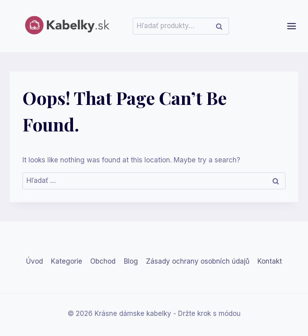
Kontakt (269, 261)
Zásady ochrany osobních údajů (197, 261)
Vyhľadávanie (221, 26)
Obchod (103, 261)
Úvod (34, 261)
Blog (131, 261)
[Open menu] (295, 25)
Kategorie (66, 261)
